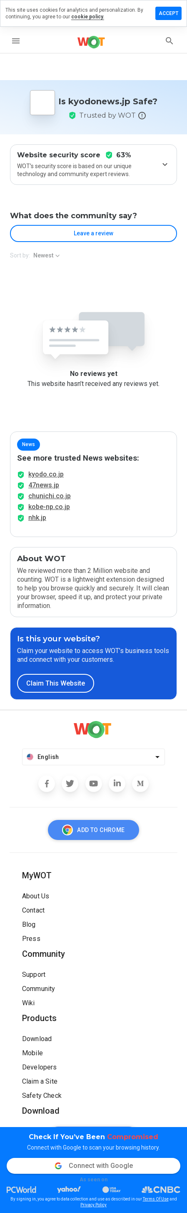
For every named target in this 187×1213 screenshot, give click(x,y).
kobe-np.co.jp (49, 507)
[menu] (16, 41)
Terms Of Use (156, 1199)
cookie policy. (87, 17)
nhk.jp (37, 518)
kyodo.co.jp (46, 474)
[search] (170, 41)
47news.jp (43, 485)
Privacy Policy (93, 1205)
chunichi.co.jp (49, 496)
